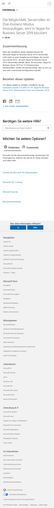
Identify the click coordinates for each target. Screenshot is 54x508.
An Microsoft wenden (10, 505)
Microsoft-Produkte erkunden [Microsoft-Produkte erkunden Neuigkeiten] (13, 268)
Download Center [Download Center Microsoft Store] (9, 290)
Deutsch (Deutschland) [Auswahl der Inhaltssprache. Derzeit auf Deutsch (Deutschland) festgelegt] (14, 490)
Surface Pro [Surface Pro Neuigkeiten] (7, 242)
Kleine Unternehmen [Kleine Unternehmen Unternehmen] (10, 399)
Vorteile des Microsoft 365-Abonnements (20, 172)
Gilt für (7, 37)
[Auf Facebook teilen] (5, 101)
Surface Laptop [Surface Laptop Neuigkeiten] (8, 246)
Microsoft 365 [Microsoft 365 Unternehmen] (7, 386)
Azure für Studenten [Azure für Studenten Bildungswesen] (10, 355)
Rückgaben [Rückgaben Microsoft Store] (7, 299)
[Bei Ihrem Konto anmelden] (49, 3)
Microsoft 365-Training (12, 182)
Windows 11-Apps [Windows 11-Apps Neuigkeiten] (9, 273)
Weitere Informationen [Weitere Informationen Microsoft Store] (10, 312)
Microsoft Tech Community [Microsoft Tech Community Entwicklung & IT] (12, 425)
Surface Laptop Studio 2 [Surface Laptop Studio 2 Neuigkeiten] (11, 250)
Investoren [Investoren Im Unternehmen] (6, 473)
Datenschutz (43, 505)
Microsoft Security (10, 191)
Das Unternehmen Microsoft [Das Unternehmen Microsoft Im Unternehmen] (12, 460)
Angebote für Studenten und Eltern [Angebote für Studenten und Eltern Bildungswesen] (14, 351)
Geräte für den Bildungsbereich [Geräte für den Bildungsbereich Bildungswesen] (13, 329)
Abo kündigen (23, 505)
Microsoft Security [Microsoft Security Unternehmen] (9, 373)
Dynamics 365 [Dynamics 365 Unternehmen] (8, 381)
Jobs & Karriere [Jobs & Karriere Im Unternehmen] (8, 455)
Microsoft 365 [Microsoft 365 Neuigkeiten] (7, 264)
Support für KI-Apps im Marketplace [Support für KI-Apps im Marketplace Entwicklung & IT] (15, 421)
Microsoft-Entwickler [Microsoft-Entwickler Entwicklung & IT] (10, 412)
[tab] (12, 147)
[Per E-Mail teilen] (16, 101)
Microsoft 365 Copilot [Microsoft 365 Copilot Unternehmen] (10, 390)
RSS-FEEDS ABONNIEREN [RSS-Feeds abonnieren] (17, 106)
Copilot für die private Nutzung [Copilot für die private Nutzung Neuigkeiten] (13, 259)
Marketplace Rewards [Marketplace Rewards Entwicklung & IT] (10, 438)
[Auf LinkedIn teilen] (10, 101)
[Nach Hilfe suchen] (9, 3)
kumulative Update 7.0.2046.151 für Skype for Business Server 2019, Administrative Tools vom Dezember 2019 (26, 88)
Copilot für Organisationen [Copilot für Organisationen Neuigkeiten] (12, 255)
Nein (35, 227)
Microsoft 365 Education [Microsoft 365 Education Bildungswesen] (11, 338)
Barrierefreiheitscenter (12, 201)
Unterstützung (8, 9)
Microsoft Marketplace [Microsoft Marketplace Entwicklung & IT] (10, 429)
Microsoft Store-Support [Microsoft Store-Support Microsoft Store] (11, 294)
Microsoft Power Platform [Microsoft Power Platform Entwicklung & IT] (11, 434)
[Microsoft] (27, 2)
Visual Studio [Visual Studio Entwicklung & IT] (7, 443)
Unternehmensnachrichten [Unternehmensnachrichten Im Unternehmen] (12, 464)
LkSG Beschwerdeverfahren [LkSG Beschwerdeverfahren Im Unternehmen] (12, 482)
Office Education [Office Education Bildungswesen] (8, 342)
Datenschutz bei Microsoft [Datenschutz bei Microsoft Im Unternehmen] (12, 469)
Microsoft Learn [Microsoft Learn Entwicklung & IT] (8, 416)
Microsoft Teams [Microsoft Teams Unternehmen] (8, 395)
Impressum (33, 505)
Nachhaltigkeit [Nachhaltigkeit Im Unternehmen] (8, 478)
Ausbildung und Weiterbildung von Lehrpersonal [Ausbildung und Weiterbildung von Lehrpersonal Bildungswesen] (19, 347)
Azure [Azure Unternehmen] (5, 377)
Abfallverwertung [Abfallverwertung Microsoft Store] (9, 307)
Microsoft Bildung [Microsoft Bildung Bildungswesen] (9, 324)
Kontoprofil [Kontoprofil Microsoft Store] (7, 285)
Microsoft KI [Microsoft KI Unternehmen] (7, 368)
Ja (18, 227)
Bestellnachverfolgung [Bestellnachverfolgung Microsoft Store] (10, 303)
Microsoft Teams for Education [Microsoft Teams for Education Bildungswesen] (13, 333)
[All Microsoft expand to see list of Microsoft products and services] (3, 3)
